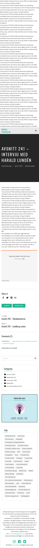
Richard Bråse (10, 483)
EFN (19, 452)
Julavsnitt (19, 467)
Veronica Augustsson (12, 496)
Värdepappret (25, 496)
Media (9, 383)
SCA (18, 483)
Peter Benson (29, 480)
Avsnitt (4, 166)
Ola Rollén (20, 474)
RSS (26, 418)
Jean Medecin (10, 464)
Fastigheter (9, 455)
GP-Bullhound (25, 455)
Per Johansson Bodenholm (14, 480)
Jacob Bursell (18, 461)
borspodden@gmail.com (16, 534)
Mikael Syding (10, 474)
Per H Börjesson (10, 477)
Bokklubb (10, 377)
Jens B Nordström (22, 464)
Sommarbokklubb (11, 486)
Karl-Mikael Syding (11, 470)
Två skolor (21, 493)
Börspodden (15, 545)
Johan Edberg (10, 467)
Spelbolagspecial (11, 489)
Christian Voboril (23, 445)
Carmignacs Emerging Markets (15, 442)
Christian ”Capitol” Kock (13, 448)
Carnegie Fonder (10, 445)
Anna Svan (21, 436)
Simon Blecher (26, 483)
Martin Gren (23, 470)
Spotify (20, 418)
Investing (8, 461)
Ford (16, 455)
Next (4, 324)
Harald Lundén (30, 166)
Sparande (22, 486)
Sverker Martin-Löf (24, 489)
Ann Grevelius (10, 439)
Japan (27, 461)
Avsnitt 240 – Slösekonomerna (13, 318)
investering (28, 458)
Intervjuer (9, 166)
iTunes (13, 418)
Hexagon (19, 458)
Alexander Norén (10, 436)
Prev (4, 316)
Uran (28, 493)
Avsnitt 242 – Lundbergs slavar (14, 326)
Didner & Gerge (10, 452)
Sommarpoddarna (13, 386)
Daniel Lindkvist (27, 448)
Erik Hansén (26, 452)
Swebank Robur (10, 493)
